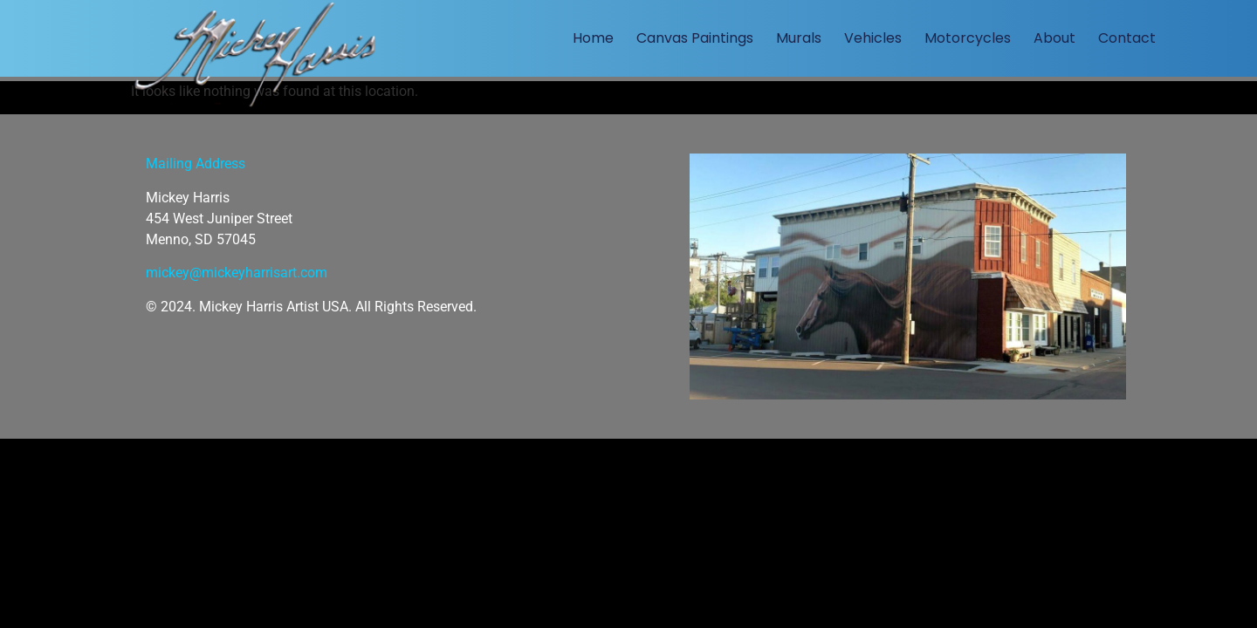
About (1054, 38)
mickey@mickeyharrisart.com (236, 272)
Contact (1127, 38)
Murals (798, 38)
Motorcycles (967, 38)
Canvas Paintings (694, 38)
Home (593, 38)
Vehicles (873, 38)
